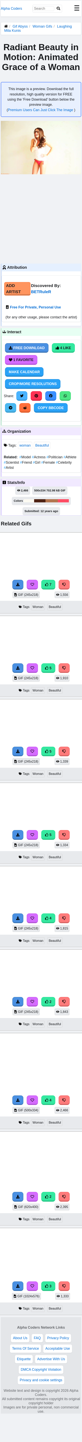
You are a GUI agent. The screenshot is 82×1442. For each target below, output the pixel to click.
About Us (20, 1338)
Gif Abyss (20, 26)
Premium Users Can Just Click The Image (41, 110)
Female (48, 462)
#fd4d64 (63, 500)
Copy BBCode (51, 408)
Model (25, 457)
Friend (26, 462)
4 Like (63, 348)
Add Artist (13, 288)
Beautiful (42, 445)
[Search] (58, 8)
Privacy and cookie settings (41, 1380)
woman (25, 445)
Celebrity (64, 462)
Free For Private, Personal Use (35, 307)
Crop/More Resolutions (33, 384)
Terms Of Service (25, 1348)
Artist (9, 468)
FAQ (37, 1338)
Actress (39, 457)
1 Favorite (21, 360)
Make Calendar (24, 372)
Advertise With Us (51, 1359)
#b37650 (51, 500)
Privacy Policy (58, 1338)
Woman (38, 607)
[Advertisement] (37, 218)
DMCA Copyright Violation (41, 1370)
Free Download (27, 348)
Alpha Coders (11, 9)
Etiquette (24, 1359)
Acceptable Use (57, 1348)
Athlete (69, 457)
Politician (54, 457)
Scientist (12, 462)
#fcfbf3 (29, 500)
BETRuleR (41, 291)
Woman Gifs (43, 26)
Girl (37, 462)
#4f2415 (40, 500)
